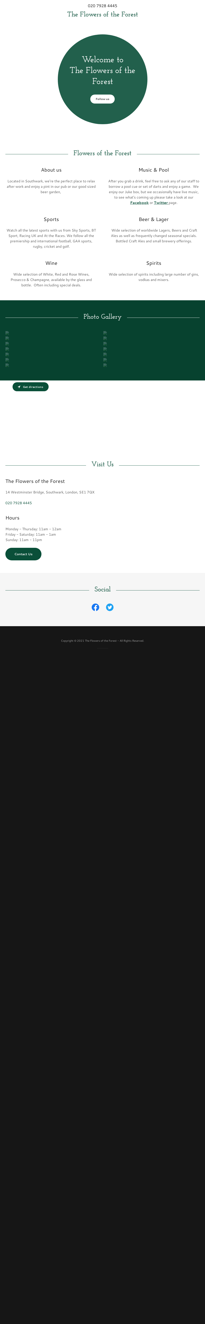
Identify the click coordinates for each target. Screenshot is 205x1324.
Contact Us (23, 558)
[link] (102, 15)
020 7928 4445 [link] (102, 6)
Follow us (102, 99)
